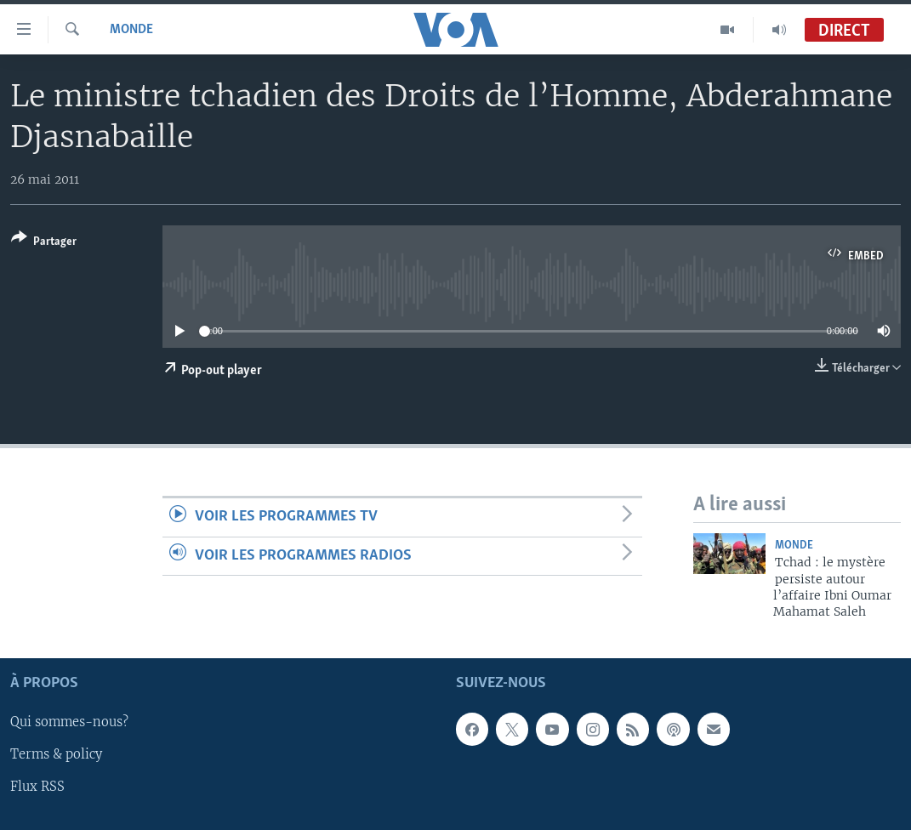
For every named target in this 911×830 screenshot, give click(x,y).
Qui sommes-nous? (69, 722)
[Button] (44, 242)
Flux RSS (37, 786)
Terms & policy (56, 754)
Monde (131, 30)
